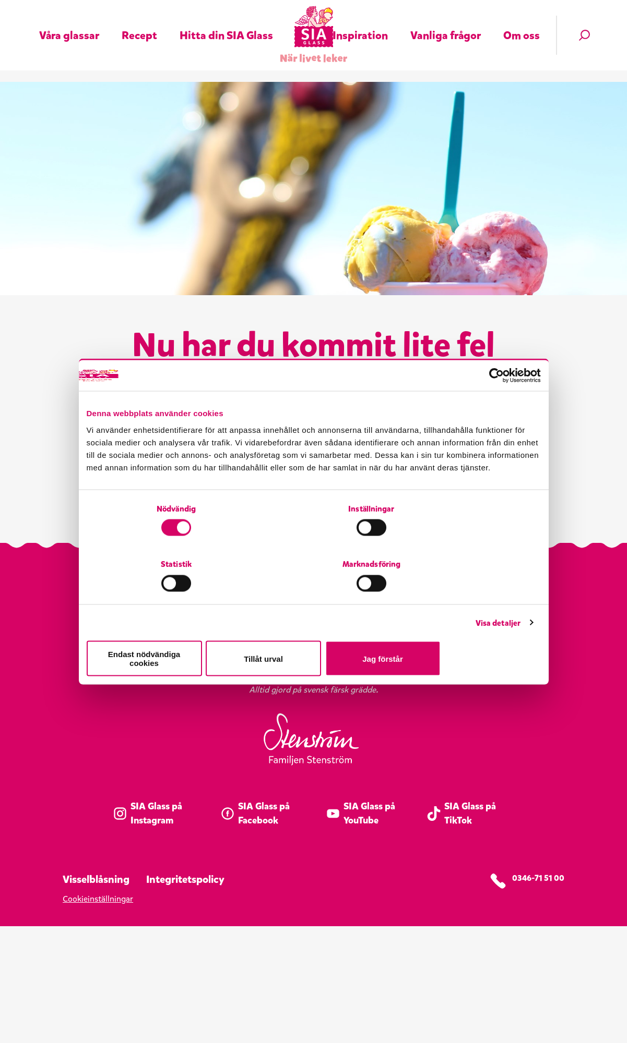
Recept (139, 22)
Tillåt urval (313, 630)
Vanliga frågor (445, 22)
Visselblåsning (96, 996)
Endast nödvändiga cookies (160, 630)
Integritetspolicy (185, 996)
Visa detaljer (498, 599)
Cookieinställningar (98, 1015)
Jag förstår (466, 630)
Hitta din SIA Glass (226, 22)
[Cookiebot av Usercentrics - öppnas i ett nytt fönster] (495, 408)
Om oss (521, 22)
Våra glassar (69, 22)
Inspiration (360, 22)
